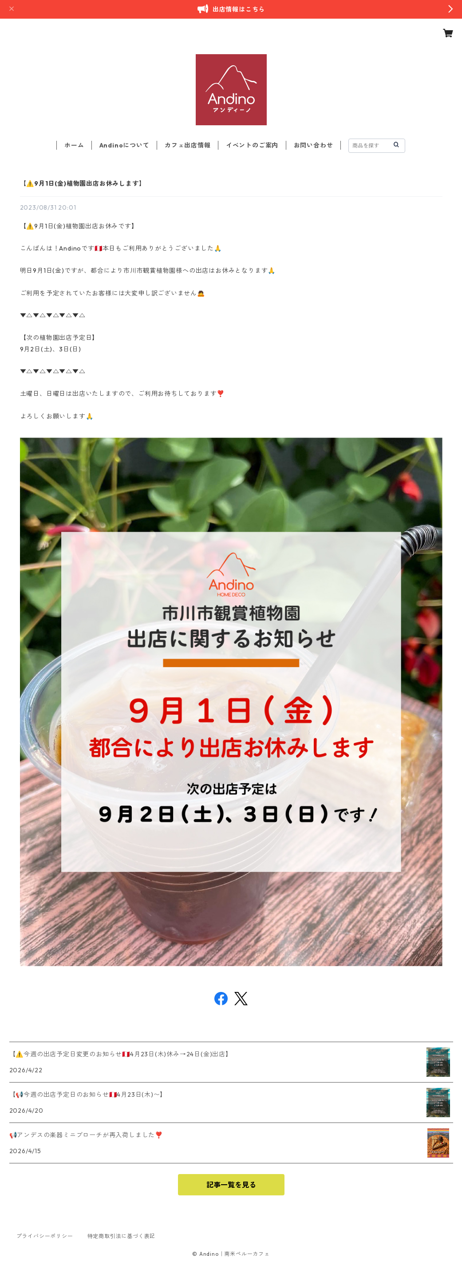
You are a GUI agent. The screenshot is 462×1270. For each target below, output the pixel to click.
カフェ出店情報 (188, 145)
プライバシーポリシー (44, 1236)
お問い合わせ (313, 145)
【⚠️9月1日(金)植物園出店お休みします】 (83, 183)
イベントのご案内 (252, 145)
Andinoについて (124, 145)
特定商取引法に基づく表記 (121, 1236)
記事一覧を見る (231, 1184)
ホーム (74, 145)
